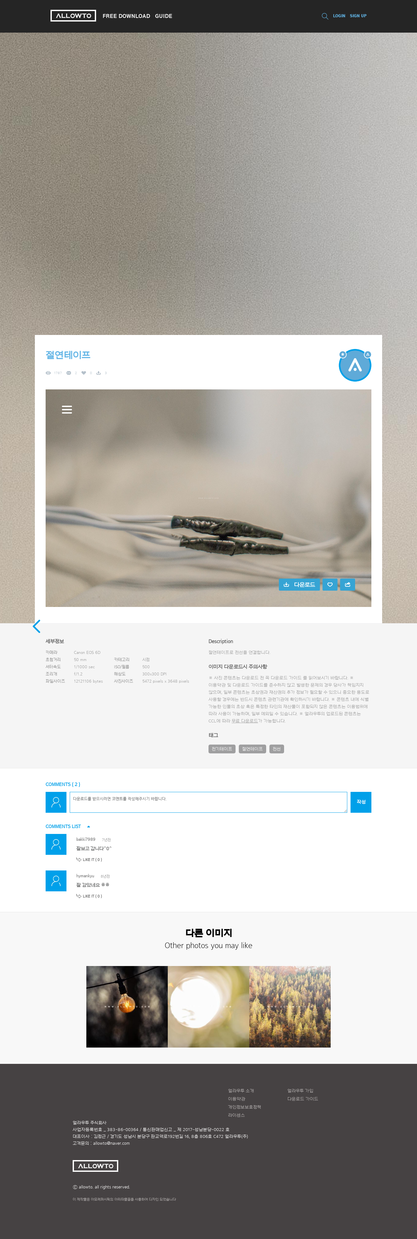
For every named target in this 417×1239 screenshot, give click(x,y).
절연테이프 (252, 749)
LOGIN (339, 16)
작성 (361, 802)
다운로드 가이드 (286, 678)
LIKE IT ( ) (92, 860)
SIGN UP (358, 16)
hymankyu (85, 876)
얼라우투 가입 (300, 1091)
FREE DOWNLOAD (126, 16)
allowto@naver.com (111, 1143)
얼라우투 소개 (241, 1091)
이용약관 (236, 1099)
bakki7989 (85, 839)
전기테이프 (222, 749)
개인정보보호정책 (244, 1107)
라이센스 (236, 1115)
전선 (277, 749)
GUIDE (163, 16)
